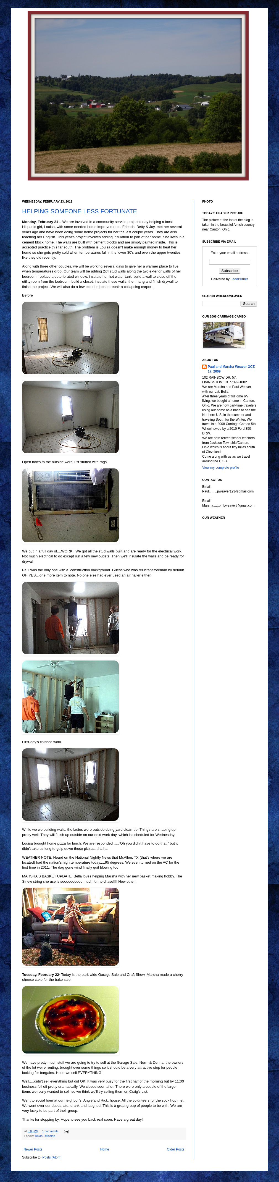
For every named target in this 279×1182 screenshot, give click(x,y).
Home (104, 1149)
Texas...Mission (45, 1136)
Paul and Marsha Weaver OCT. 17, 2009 (231, 369)
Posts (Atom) (51, 1157)
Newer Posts (32, 1149)
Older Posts (175, 1149)
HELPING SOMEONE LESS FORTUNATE (79, 211)
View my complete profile (220, 468)
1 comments (50, 1131)
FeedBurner (239, 279)
